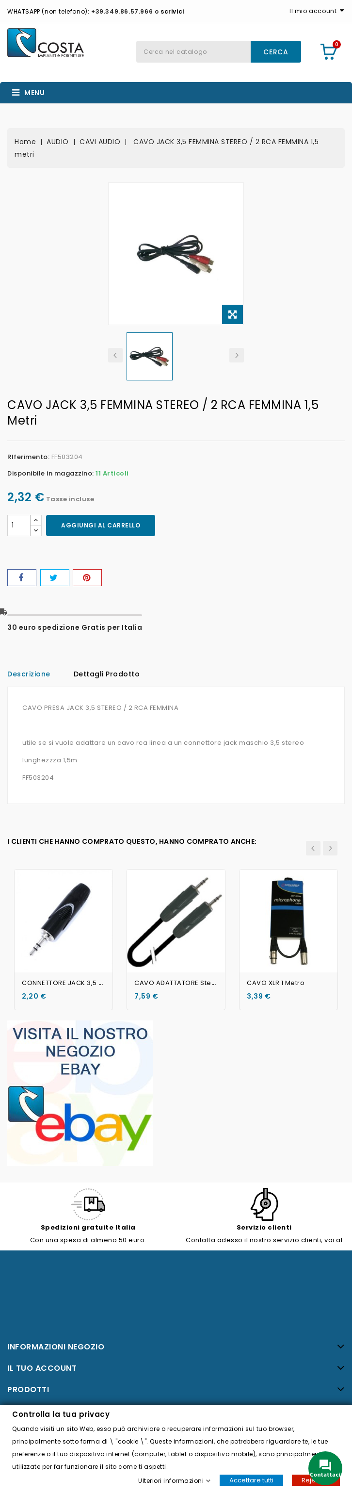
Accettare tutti (251, 1479)
